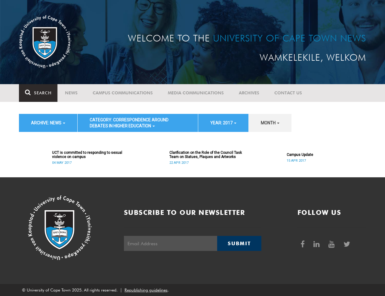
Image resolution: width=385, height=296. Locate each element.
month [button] (270, 123)
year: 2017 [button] (223, 123)
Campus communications (123, 92)
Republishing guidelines (146, 290)
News (71, 92)
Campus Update (300, 155)
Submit (239, 243)
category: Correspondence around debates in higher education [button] (129, 122)
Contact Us (288, 92)
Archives (249, 92)
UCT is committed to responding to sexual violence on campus (87, 155)
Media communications (196, 92)
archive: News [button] (48, 123)
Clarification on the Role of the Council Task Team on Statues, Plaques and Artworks (205, 155)
